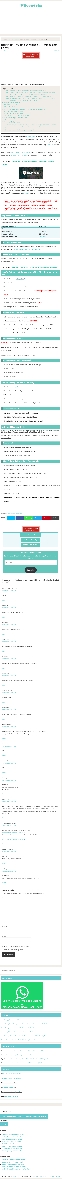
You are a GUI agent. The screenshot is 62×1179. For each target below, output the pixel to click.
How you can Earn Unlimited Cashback (18, 115)
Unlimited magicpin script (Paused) (15, 118)
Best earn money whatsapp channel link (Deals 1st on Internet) (24, 1055)
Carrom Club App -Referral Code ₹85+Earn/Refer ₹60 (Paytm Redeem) (31, 1059)
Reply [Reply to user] (4, 634)
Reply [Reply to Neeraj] (4, 818)
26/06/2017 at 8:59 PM (9, 642)
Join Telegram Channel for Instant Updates (31, 529)
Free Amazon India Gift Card (20, 152)
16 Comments (57, 50)
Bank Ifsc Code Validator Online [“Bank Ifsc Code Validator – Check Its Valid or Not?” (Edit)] (13, 1162)
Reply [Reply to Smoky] (4, 685)
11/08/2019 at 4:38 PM (9, 802)
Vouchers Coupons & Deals (15, 113)
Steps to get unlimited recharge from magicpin (20, 130)
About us (34, 1176)
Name (4, 926)
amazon (26, 193)
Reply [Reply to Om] (4, 794)
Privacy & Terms (50, 1176)
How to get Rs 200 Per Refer (15, 111)
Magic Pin (20, 279)
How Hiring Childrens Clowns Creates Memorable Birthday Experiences (22, 1032)
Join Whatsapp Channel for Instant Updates (30, 55)
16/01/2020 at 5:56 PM (9, 826)
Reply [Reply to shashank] (4, 738)
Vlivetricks (31, 5)
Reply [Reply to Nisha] (4, 617)
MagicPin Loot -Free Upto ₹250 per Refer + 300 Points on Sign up (28, 90)
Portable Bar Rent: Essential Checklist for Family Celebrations (19, 1040)
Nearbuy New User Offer (19, 155)
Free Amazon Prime (8, 1083)
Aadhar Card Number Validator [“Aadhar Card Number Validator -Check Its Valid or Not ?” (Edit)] (13, 1164)
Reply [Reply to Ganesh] (4, 755)
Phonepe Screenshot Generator (11, 1074)
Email (4, 936)
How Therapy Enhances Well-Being (11, 1020)
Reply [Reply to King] (4, 668)
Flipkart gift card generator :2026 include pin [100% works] (29, 1063)
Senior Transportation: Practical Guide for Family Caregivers (18, 1028)
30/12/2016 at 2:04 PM (9, 608)
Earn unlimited (11, 513)
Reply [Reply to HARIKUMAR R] (4, 863)
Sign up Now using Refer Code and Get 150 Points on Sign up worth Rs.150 (31, 96)
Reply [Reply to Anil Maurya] (4, 702)
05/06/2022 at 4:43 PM (9, 871)
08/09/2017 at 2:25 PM (9, 659)
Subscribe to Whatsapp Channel (12, 1116)
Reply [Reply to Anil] (4, 882)
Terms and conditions (13, 120)
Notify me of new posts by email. (13, 950)
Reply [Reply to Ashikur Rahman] (4, 772)
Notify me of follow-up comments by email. (16, 946)
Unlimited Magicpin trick (12, 122)
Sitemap (58, 1176)
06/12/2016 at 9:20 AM (9, 591)
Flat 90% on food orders (14, 105)
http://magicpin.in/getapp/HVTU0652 (13, 833)
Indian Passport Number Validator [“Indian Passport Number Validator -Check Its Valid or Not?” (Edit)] (14, 1167)
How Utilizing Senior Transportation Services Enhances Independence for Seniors (25, 1024)
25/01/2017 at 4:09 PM (9, 625)
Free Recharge (19, 513)
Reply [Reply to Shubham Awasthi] (4, 844)
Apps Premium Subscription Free (12, 1092)
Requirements (11, 128)
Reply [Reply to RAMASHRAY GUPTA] (4, 600)
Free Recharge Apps (8, 1087)
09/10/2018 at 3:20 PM (9, 727)
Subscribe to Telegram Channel (36, 1116)
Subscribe (31, 570)
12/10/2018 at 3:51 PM (9, 763)
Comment (5, 898)
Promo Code (30, 136)
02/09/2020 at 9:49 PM (9, 852)
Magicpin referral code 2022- (13, 103)
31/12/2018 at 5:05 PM (9, 780)
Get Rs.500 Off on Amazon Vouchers (17, 107)
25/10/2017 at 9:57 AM (9, 676)
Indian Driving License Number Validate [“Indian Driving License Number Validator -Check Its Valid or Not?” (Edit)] (16, 1169)
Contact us (41, 1176)
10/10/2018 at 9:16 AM (9, 746)
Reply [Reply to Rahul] (4, 719)
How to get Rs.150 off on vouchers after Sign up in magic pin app (25, 109)
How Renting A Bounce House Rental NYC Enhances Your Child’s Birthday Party (24, 1036)
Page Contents (8, 88)
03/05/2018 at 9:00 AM (9, 693)
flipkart (50, 145)
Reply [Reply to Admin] (4, 651)
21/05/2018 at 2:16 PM (9, 710)
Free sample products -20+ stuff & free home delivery (29, 1051)
